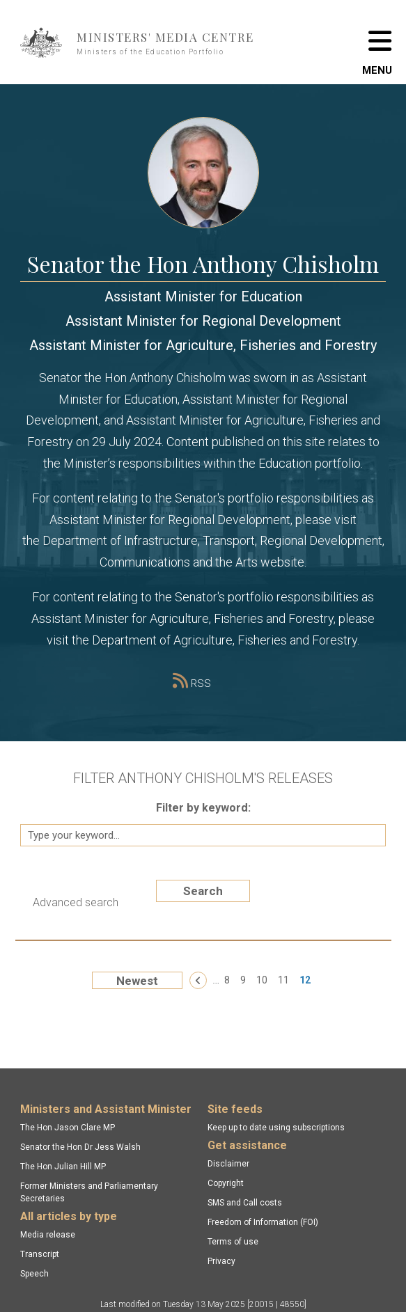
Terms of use (233, 1242)
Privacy (221, 1261)
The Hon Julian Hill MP (63, 1166)
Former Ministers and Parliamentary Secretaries (89, 1192)
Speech (34, 1274)
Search (203, 891)
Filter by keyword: (203, 807)
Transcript (39, 1254)
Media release (47, 1235)
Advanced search (75, 902)
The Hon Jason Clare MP (67, 1127)
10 (261, 980)
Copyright (226, 1183)
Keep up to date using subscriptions (276, 1127)
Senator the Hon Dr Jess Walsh (80, 1147)
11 (283, 980)
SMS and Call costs (245, 1203)
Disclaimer (228, 1164)
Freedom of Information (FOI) (263, 1222)
